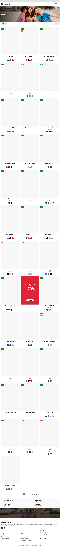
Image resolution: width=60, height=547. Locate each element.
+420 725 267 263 (44, 534)
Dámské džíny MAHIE (30, 127)
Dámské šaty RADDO (10, 270)
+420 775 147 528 (44, 532)
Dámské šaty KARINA (10, 127)
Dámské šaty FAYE (50, 198)
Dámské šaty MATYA (30, 56)
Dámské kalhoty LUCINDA (49, 56)
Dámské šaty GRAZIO (49, 448)
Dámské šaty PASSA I (49, 270)
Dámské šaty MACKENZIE (49, 234)
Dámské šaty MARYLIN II (10, 412)
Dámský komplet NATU (50, 127)
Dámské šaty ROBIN (49, 163)
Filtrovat (4, 23)
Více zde (36, 1)
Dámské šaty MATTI (30, 448)
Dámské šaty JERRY (30, 341)
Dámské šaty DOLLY (49, 412)
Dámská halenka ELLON (30, 163)
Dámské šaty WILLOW (10, 305)
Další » (35, 494)
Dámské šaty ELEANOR (10, 234)
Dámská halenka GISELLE (10, 448)
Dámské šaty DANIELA (10, 376)
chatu (40, 505)
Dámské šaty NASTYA (30, 198)
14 (32, 494)
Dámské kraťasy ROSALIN (30, 92)
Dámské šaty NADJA (30, 270)
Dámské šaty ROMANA (10, 485)
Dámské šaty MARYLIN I (30, 412)
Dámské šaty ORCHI (10, 341)
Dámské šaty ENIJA (30, 376)
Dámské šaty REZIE (49, 305)
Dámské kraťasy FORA (10, 92)
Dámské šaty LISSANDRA (49, 341)
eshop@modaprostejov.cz (46, 540)
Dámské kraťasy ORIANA (49, 92)
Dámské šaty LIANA (30, 234)
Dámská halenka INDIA (10, 163)
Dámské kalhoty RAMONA (10, 198)
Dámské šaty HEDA (10, 56)
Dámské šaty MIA (50, 376)
